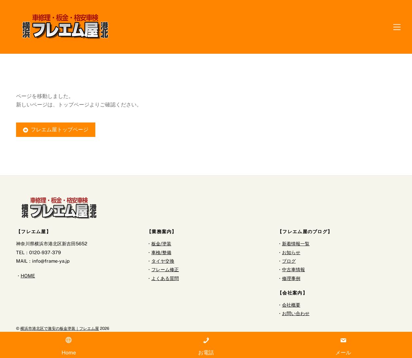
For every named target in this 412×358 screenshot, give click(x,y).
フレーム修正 (165, 270)
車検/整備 (161, 252)
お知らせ (291, 252)
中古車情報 (293, 270)
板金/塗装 (161, 244)
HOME (28, 276)
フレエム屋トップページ (55, 130)
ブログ (289, 261)
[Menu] (397, 26)
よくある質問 (165, 278)
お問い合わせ (295, 313)
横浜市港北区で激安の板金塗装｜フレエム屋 (59, 328)
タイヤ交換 (162, 261)
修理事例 (291, 278)
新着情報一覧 (295, 244)
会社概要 (291, 305)
